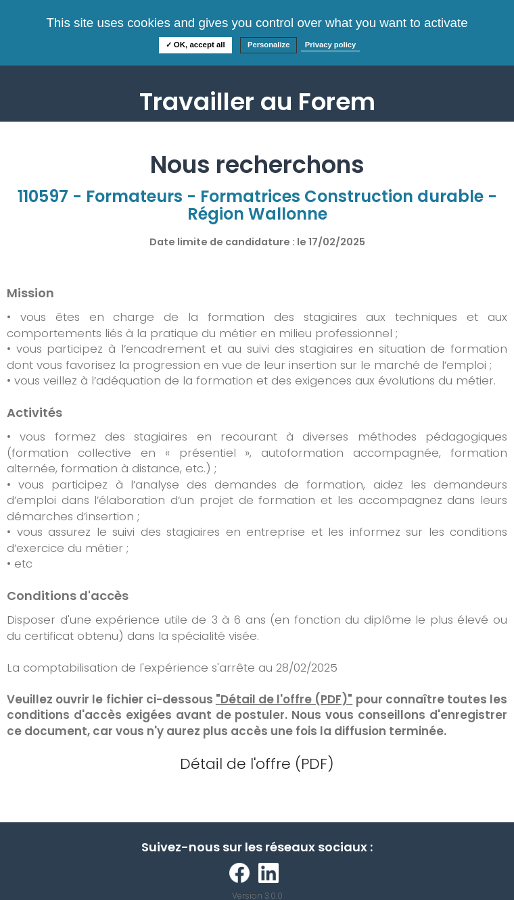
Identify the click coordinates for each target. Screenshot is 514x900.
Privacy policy (330, 45)
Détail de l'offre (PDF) (257, 763)
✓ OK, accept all (195, 45)
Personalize (269, 45)
